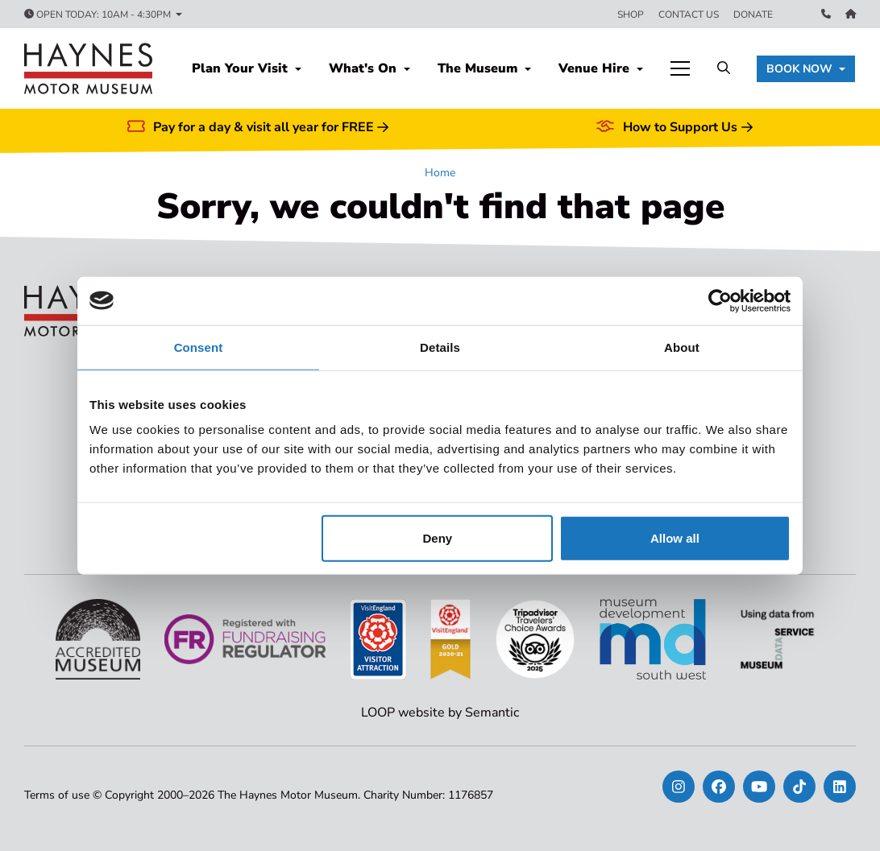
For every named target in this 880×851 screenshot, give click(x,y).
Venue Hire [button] (595, 68)
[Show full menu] (680, 68)
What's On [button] (365, 68)
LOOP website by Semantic (440, 712)
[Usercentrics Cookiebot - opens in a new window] (720, 300)
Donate (753, 14)
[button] (806, 69)
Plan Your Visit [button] (242, 68)
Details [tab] (440, 346)
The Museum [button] (479, 68)
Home (440, 172)
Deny (438, 538)
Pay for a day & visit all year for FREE (257, 127)
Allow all (674, 538)
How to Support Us (674, 127)
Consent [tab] (198, 346)
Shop (630, 14)
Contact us (688, 14)
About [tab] (681, 346)
